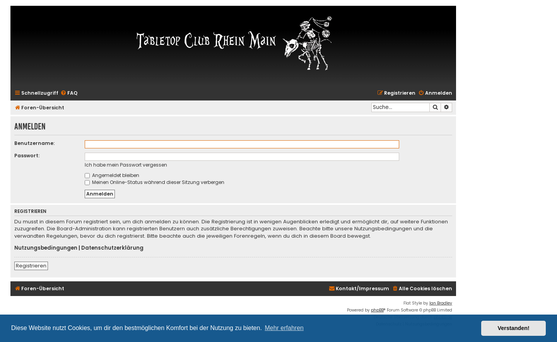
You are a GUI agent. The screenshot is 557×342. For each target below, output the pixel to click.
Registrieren (31, 265)
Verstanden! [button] (514, 328)
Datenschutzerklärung (112, 248)
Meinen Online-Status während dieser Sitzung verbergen (154, 182)
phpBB (377, 310)
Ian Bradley (440, 303)
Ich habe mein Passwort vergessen (126, 165)
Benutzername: (34, 143)
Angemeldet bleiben (112, 175)
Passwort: (26, 155)
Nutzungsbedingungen (45, 248)
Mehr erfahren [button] (284, 328)
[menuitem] (68, 93)
